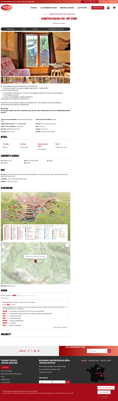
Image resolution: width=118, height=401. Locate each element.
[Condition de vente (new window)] (45, 372)
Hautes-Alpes (105, 361)
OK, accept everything (106, 388)
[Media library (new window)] (5, 380)
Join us (22, 351)
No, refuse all (104, 392)
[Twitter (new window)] (31, 351)
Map (24, 29)
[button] (114, 8)
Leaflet (60, 283)
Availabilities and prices (56, 29)
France (84, 361)
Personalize (104, 397)
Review (35, 29)
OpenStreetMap (66, 283)
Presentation (10, 29)
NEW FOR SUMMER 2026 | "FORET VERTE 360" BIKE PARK (17, 2)
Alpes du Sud (94, 361)
